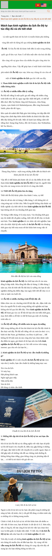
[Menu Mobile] (49, 4)
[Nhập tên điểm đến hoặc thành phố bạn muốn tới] (22, 11)
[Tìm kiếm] (48, 11)
